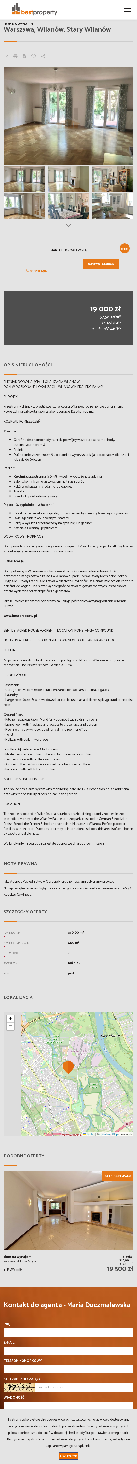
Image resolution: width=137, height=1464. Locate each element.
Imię (7, 1324)
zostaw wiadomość (101, 264)
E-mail (9, 1342)
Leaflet (88, 1134)
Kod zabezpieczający (22, 1379)
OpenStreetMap (108, 1134)
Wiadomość (14, 1397)
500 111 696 (36, 271)
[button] (68, 1067)
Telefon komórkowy (23, 1361)
